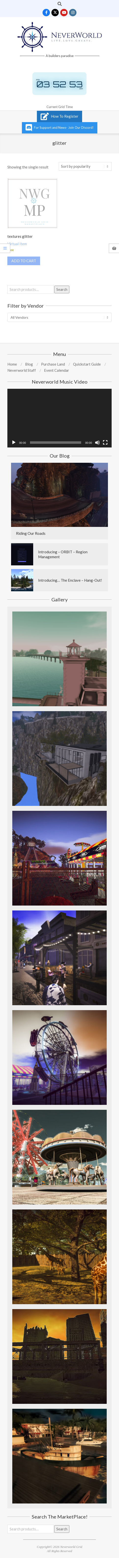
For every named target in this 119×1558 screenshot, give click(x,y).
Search (61, 289)
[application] (59, 418)
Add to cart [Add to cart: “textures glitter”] (23, 261)
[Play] (13, 442)
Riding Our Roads (30, 533)
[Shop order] (85, 166)
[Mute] (97, 442)
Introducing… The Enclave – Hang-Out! (70, 580)
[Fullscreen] (105, 442)
